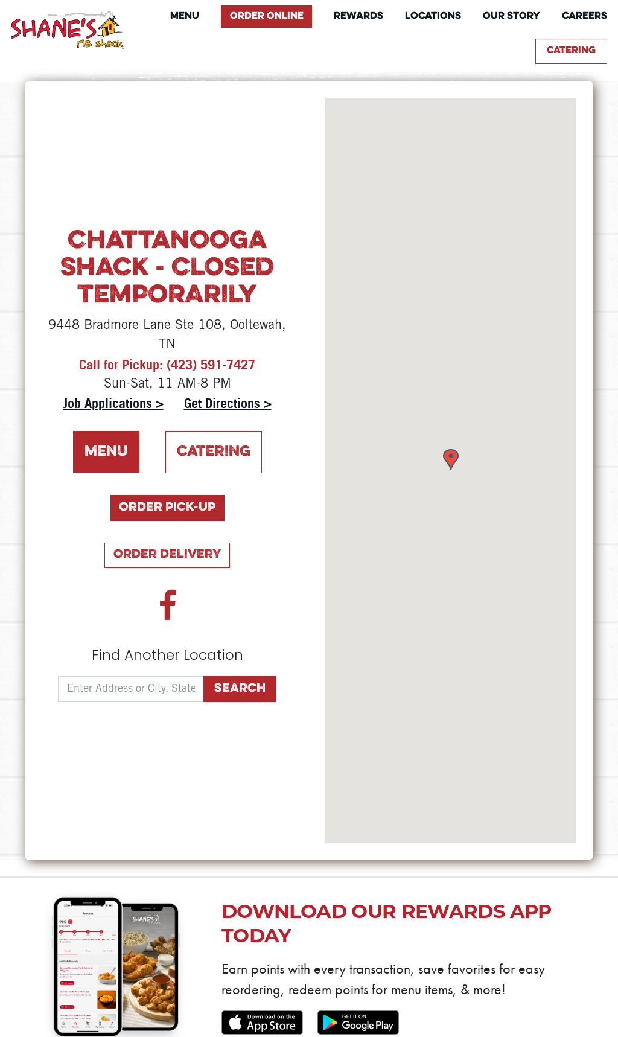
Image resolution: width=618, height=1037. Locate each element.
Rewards (358, 16)
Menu (184, 16)
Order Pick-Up (167, 507)
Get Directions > (228, 403)
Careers (584, 16)
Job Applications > (113, 403)
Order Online (267, 16)
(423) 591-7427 (211, 364)
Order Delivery (167, 554)
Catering (571, 50)
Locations (433, 16)
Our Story (511, 16)
